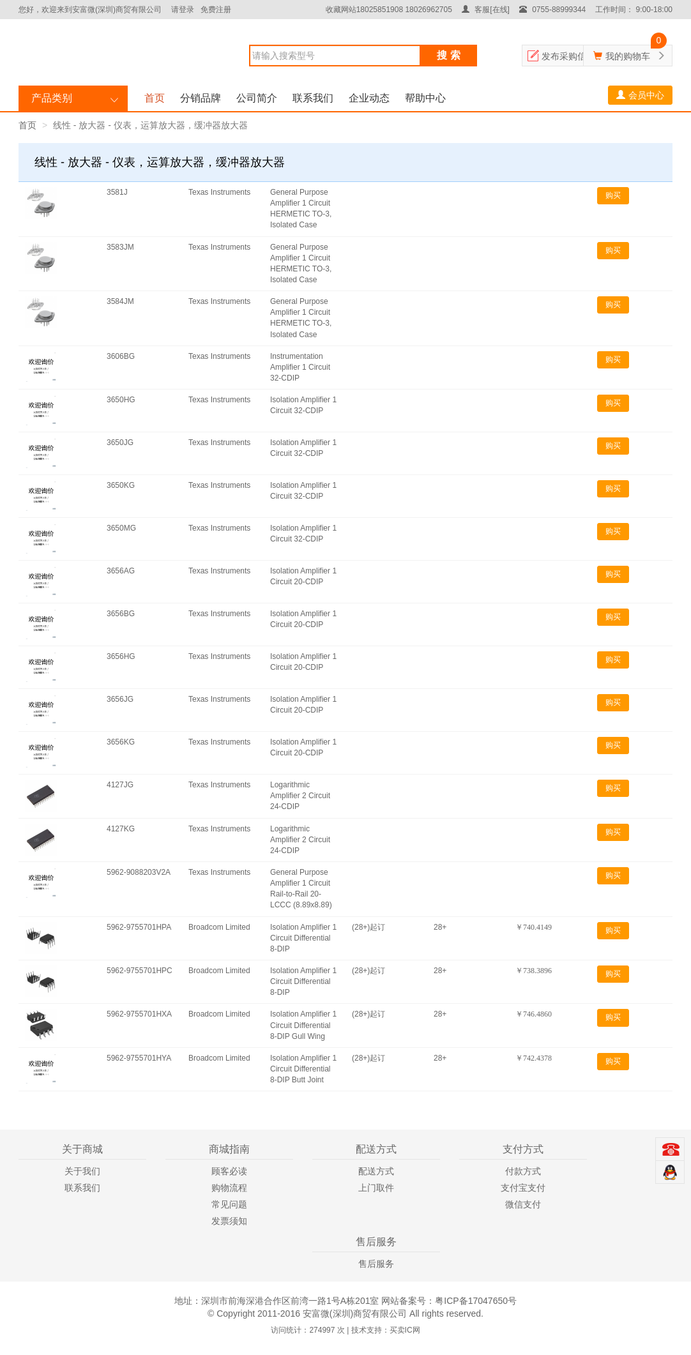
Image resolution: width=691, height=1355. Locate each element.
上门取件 (376, 1188)
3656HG (121, 656)
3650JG (120, 442)
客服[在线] (486, 9)
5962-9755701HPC (139, 970)
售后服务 (376, 1264)
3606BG (121, 356)
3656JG (120, 699)
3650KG (121, 485)
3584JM (120, 301)
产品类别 (51, 98)
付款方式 (523, 1171)
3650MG (121, 528)
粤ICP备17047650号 (476, 1301)
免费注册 (216, 9)
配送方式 (376, 1171)
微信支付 (523, 1204)
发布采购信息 (568, 56)
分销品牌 (200, 98)
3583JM (120, 247)
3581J (117, 192)
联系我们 (312, 98)
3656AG (121, 570)
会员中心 (640, 95)
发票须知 (229, 1221)
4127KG (121, 828)
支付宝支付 (523, 1188)
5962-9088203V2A (139, 872)
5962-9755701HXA (139, 1014)
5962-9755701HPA (139, 927)
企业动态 (369, 98)
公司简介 (256, 98)
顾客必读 (229, 1171)
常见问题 (229, 1204)
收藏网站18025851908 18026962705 (389, 9)
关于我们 (82, 1171)
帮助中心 (425, 98)
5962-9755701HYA (139, 1058)
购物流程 (229, 1188)
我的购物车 (627, 56)
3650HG (121, 399)
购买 (613, 195)
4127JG (120, 784)
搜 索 (448, 55)
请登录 (182, 9)
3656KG (121, 742)
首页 (154, 98)
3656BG (121, 613)
